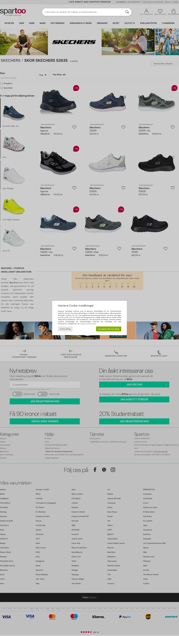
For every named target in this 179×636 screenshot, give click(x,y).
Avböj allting (65, 329)
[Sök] (127, 12)
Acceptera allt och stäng (108, 329)
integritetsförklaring (87, 324)
